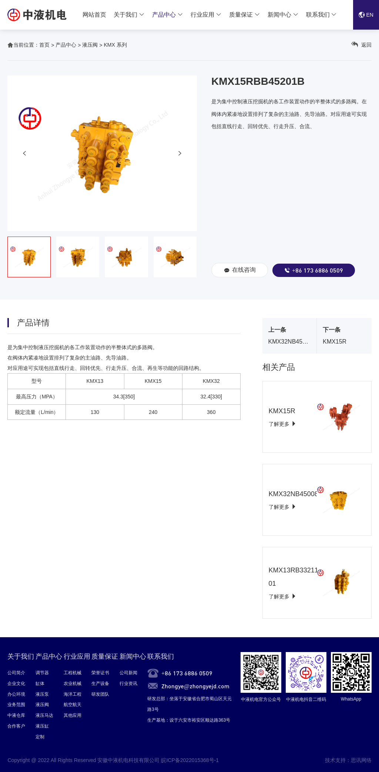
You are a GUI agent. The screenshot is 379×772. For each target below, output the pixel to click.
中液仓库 (16, 715)
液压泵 (42, 694)
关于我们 (125, 14)
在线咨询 (240, 270)
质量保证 (241, 14)
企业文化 (16, 683)
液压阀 (90, 45)
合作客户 (16, 726)
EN (366, 15)
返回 (361, 44)
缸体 (40, 683)
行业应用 (202, 14)
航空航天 (72, 704)
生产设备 (100, 683)
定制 (40, 736)
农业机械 (72, 683)
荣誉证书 (100, 672)
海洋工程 (72, 694)
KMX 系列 (115, 45)
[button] (24, 153)
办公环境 (16, 694)
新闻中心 (279, 14)
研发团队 (100, 694)
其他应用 (72, 715)
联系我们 (318, 14)
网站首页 (94, 14)
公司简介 (16, 672)
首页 (44, 45)
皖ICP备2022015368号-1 (190, 760)
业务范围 (16, 704)
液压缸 (42, 726)
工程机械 (72, 672)
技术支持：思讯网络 (348, 760)
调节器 (42, 672)
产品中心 (164, 14)
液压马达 (44, 715)
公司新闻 (128, 672)
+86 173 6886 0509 (313, 270)
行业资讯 (128, 683)
